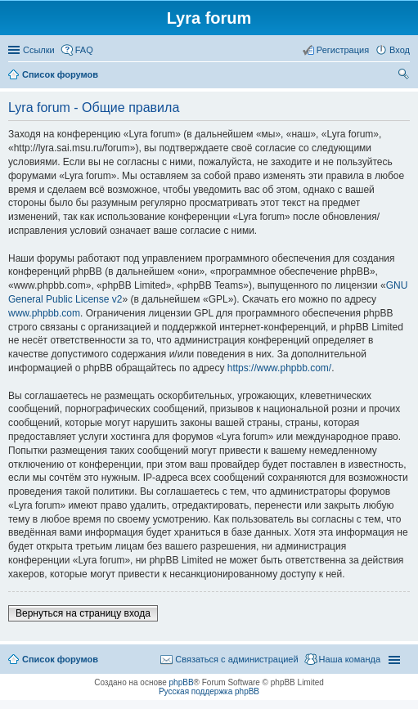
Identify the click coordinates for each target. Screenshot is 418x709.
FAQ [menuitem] (84, 50)
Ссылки (39, 50)
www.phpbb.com (44, 313)
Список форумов (60, 659)
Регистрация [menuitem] (343, 50)
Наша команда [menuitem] (349, 659)
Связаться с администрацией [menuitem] (236, 659)
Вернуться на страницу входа (83, 613)
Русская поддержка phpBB (209, 691)
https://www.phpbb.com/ (279, 368)
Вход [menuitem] (399, 50)
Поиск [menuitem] (405, 76)
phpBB (181, 682)
